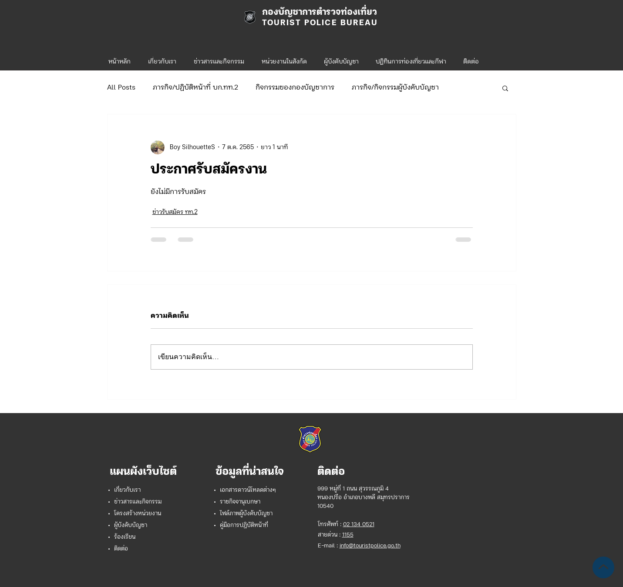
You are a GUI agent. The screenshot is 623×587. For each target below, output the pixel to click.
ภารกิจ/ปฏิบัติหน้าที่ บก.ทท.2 (195, 88)
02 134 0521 (358, 524)
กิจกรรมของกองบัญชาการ (295, 88)
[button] (284, 58)
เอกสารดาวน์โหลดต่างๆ (248, 490)
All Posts (121, 88)
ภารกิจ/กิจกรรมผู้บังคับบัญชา (395, 88)
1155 (348, 535)
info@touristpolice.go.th (370, 546)
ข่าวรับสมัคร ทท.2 (175, 212)
